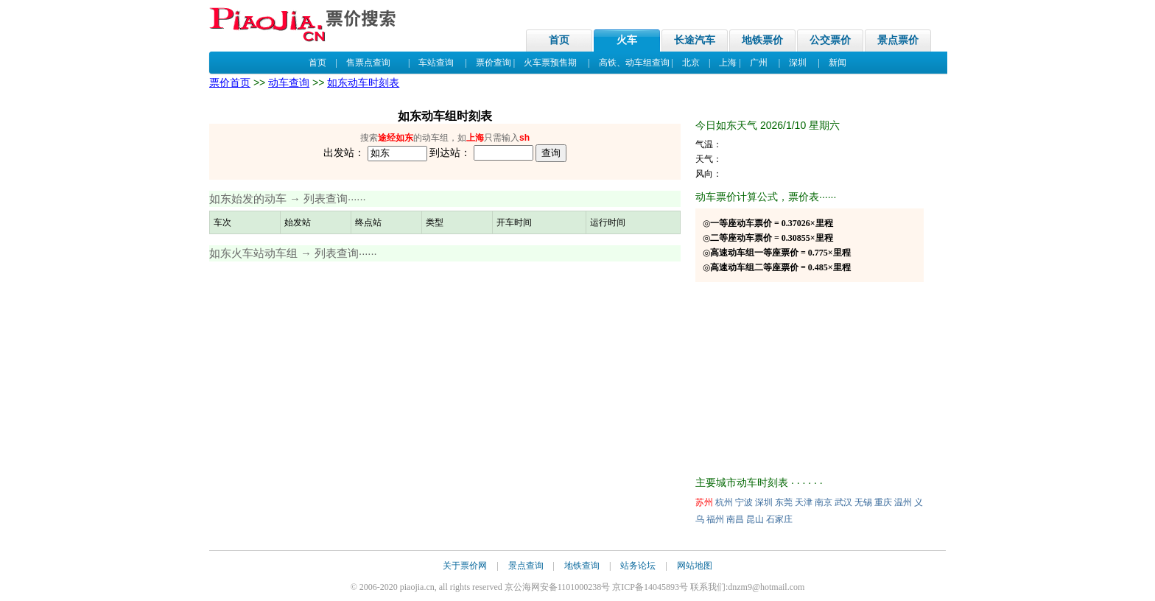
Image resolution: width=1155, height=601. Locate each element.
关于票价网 (465, 565)
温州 (903, 502)
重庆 (883, 502)
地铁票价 (762, 40)
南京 (823, 502)
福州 (715, 519)
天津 (803, 502)
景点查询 (526, 565)
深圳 (798, 62)
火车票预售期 (550, 62)
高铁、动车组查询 (634, 62)
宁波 (744, 502)
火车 (627, 40)
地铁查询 (582, 565)
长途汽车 (694, 40)
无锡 (863, 502)
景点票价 (898, 40)
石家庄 (779, 519)
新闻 (837, 62)
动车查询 (288, 82)
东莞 (784, 502)
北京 (691, 62)
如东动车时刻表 (363, 82)
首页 (559, 40)
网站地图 (694, 565)
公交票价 (830, 40)
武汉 (843, 502)
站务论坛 (638, 565)
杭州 (724, 502)
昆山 (755, 519)
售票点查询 (368, 62)
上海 (728, 62)
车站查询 (436, 62)
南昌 (735, 519)
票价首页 (229, 82)
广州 (759, 62)
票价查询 (493, 62)
